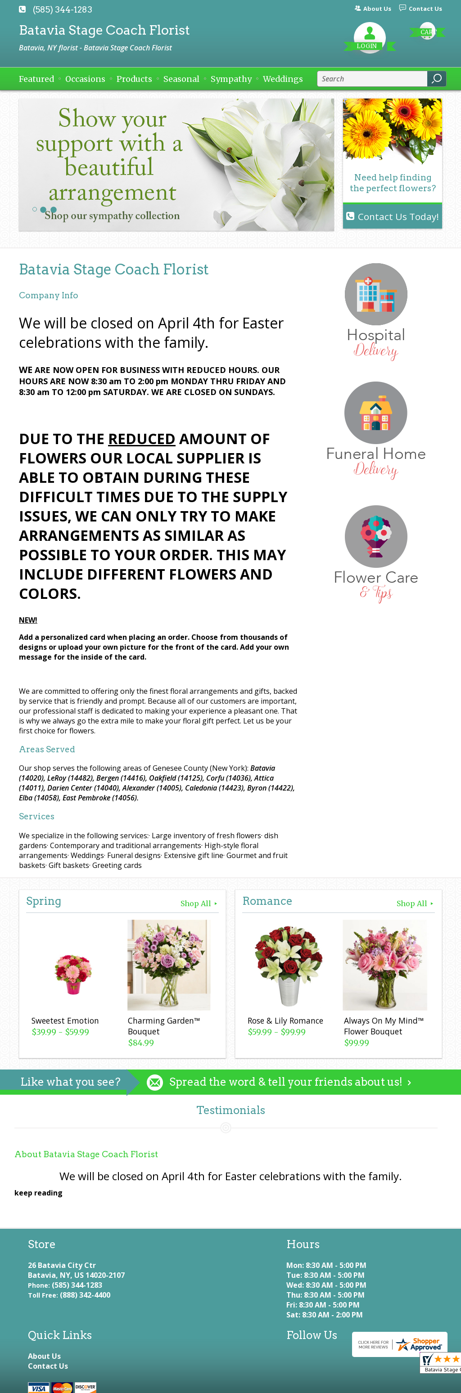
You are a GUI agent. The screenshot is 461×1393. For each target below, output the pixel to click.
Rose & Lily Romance (284, 1021)
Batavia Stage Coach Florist (104, 30)
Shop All (200, 903)
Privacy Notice (114, 1382)
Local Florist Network (190, 1382)
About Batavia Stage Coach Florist (86, 1154)
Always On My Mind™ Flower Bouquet (383, 1027)
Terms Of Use (50, 1382)
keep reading (38, 1193)
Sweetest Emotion (64, 1021)
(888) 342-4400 (85, 1305)
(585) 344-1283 (62, 9)
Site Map (257, 1382)
